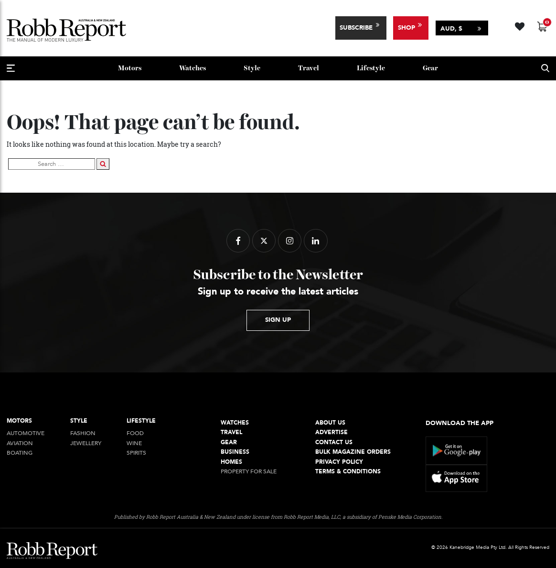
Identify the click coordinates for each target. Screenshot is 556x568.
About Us (330, 423)
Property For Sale (249, 472)
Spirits (136, 453)
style (252, 68)
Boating (19, 453)
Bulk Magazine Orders (353, 452)
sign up (278, 320)
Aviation (20, 443)
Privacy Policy (339, 462)
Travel (308, 68)
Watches (192, 68)
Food (135, 433)
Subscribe (356, 27)
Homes (231, 462)
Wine (134, 443)
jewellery (85, 443)
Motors (129, 68)
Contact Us (334, 442)
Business (235, 452)
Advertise (331, 432)
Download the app (459, 423)
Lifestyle (371, 68)
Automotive (25, 433)
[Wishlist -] (521, 25)
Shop (406, 27)
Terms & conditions (348, 472)
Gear (430, 68)
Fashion (83, 433)
